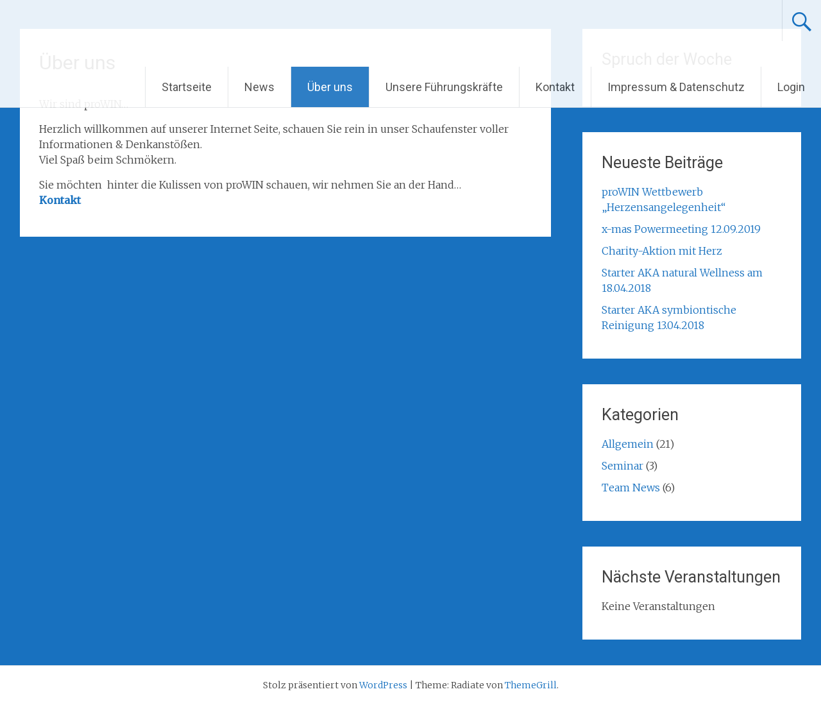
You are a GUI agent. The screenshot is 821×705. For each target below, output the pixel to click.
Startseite (187, 87)
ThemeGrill (531, 685)
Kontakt (555, 87)
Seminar (622, 465)
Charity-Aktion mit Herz (662, 250)
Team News (631, 487)
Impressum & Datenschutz (676, 87)
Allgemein (628, 443)
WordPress (383, 685)
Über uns (330, 87)
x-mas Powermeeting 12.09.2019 (681, 229)
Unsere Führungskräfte (444, 87)
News (259, 87)
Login (791, 87)
